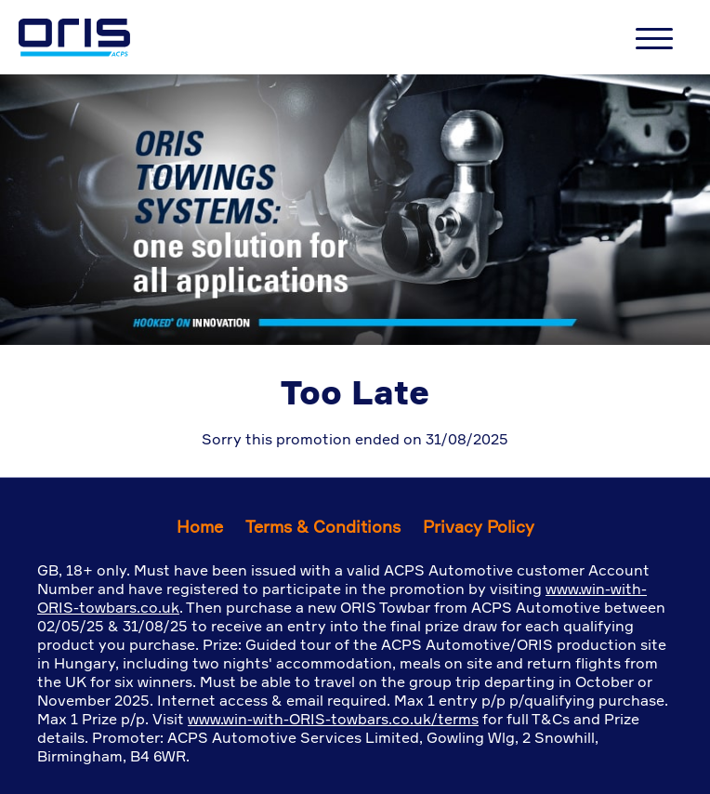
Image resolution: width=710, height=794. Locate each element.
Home (200, 526)
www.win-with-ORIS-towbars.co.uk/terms (333, 718)
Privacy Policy (478, 526)
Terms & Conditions (323, 526)
